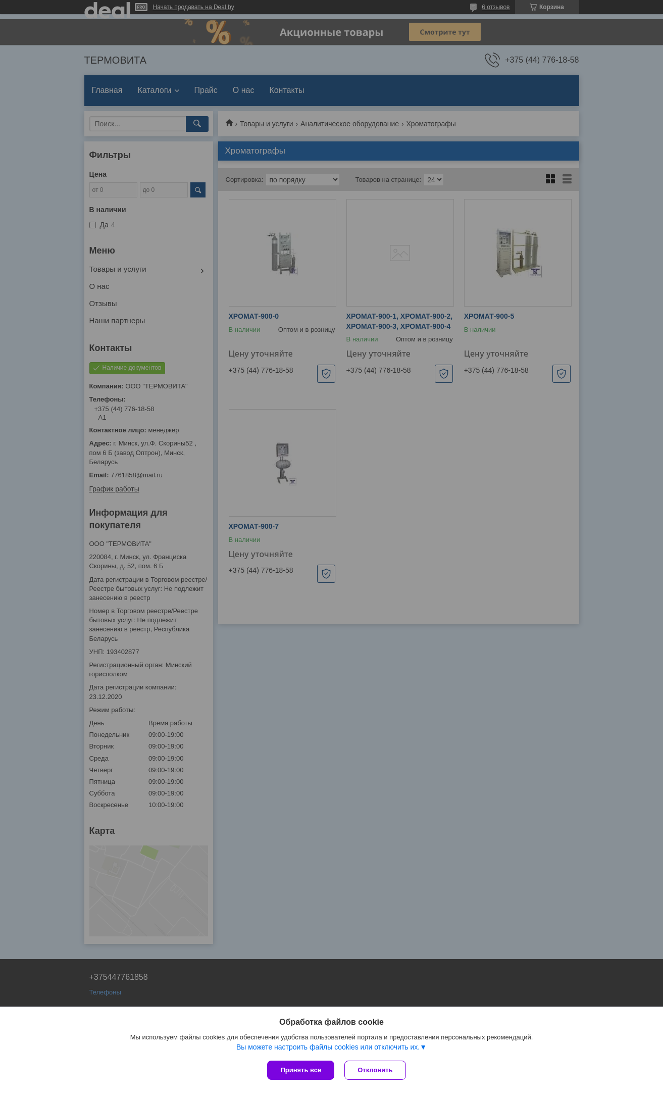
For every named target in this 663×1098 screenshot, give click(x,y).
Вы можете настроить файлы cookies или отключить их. (328, 1047)
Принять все (300, 1070)
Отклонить (375, 1070)
